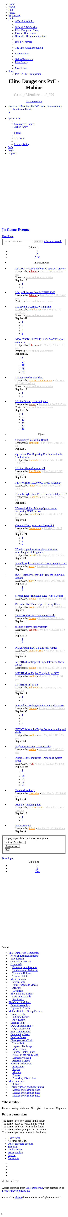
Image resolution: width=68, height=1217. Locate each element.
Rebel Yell (34, 497)
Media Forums (18, 979)
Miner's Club (19, 1049)
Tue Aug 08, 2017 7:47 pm (52, 404)
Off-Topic (15, 1084)
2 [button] (37, 254)
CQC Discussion (21, 1028)
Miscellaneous (16, 1081)
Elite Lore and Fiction (21, 993)
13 (23, 419)
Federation (17, 1066)
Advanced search (53, 241)
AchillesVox (34, 309)
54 (23, 363)
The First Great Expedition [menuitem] (29, 47)
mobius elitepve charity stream (31, 626)
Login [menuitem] (11, 150)
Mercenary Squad (21, 1057)
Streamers (17, 990)
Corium (33, 708)
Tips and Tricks (20, 976)
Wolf (31, 763)
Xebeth (32, 404)
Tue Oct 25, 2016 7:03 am (52, 598)
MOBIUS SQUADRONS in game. (33, 306)
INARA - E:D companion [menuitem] (28, 74)
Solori (32, 828)
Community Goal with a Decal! (31, 440)
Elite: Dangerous (34, 1187)
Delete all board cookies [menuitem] (20, 1143)
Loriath (32, 555)
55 (23, 366)
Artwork (16, 987)
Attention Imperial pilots (28, 804)
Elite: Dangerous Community (24, 952)
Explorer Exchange (22, 1046)
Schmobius (34, 687)
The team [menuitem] (19, 138)
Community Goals (20, 1034)
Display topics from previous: (27, 838)
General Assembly (20, 1005)
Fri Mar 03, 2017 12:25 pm (51, 566)
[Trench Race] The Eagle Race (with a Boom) (39, 595)
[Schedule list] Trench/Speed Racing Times (37, 604)
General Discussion (20, 961)
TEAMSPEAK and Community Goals (35, 615)
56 (23, 369)
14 (23, 422)
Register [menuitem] (12, 153)
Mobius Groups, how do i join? (31, 401)
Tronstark (34, 442)
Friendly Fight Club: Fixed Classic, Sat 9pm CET (41, 563)
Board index (14, 106)
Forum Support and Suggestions (27, 1087)
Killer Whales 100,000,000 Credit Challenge (38, 482)
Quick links (14, 118)
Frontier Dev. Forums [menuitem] (26, 33)
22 (23, 782)
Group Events (17, 1014)
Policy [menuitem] (12, 12)
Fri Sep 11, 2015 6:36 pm (52, 708)
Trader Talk (18, 1043)
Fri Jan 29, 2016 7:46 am (51, 618)
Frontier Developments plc (16, 1190)
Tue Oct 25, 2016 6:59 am (52, 607)
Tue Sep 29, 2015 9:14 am (52, 667)
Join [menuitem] (11, 9)
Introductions (17, 958)
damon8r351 (35, 460)
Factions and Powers (21, 1063)
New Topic (7, 236)
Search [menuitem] (9, 112)
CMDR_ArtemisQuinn (40, 380)
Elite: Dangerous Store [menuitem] (27, 30)
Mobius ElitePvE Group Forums (38, 106)
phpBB (18, 1197)
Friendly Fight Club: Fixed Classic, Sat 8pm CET (41, 494)
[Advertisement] (34, 191)
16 (23, 428)
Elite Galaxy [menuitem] (21, 62)
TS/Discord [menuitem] (15, 15)
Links (11, 18)
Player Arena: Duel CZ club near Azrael (36, 647)
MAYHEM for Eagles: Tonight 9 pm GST (37, 673)
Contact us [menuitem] (13, 1158)
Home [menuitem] (12, 4)
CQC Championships (21, 1025)
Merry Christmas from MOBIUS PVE (35, 292)
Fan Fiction (18, 999)
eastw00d (33, 514)
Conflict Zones (18, 1037)
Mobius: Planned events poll (30, 468)
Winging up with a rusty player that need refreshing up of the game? (36, 551)
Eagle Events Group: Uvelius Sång (33, 746)
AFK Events (18, 1019)
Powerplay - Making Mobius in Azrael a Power (39, 705)
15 (23, 425)
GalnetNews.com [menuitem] (24, 59)
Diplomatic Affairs (20, 1008)
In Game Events (24, 109)
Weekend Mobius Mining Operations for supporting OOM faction (36, 510)
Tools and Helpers (21, 973)
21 (23, 779)
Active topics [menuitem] (21, 127)
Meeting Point (17, 1022)
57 (23, 372)
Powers (16, 1075)
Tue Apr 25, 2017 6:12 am (52, 555)
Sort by (15, 842)
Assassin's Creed (21, 1060)
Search (38, 241)
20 (23, 776)
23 (23, 784)
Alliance (16, 1072)
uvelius (32, 598)
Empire (16, 1069)
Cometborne (35, 528)
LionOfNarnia (36, 650)
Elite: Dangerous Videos (25, 984)
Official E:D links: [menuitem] (24, 21)
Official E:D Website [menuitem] (26, 27)
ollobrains (34, 793)
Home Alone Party (25, 790)
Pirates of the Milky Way (25, 1054)
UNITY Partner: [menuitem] (23, 41)
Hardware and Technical (25, 970)
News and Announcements (39, 277)
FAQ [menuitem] (10, 147)
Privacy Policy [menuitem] (21, 144)
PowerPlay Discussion (24, 1078)
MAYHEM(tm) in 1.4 (26, 684)
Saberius (33, 271)
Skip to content (34, 101)
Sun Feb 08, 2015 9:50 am (51, 828)
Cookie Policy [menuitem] (15, 1149)
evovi (31, 566)
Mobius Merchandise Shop (29, 377)
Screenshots (18, 982)
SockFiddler (35, 471)
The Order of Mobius (20, 1002)
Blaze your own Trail (21, 1040)
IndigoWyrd (35, 485)
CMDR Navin (36, 807)
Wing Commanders (20, 1031)
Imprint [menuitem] (12, 1155)
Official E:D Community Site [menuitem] (30, 36)
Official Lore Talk (21, 996)
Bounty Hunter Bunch (23, 1052)
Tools (11, 71)
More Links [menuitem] (21, 68)
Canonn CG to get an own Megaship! (34, 525)
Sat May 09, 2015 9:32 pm (50, 763)
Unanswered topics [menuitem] (24, 124)
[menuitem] (12, 7)
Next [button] (37, 257)
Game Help (16, 964)
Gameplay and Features (24, 967)
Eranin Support (23, 825)
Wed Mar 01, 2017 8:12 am (51, 580)
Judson (32, 618)
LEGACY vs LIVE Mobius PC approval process (40, 268)
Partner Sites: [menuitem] (22, 53)
